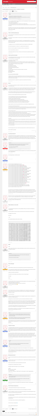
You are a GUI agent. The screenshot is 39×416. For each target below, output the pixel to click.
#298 (35, 372)
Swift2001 (5, 330)
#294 (35, 310)
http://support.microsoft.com (11, 71)
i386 (5, 390)
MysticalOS (5, 168)
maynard (5, 159)
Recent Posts (7, 5)
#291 (35, 261)
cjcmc (9, 285)
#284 (35, 131)
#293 (35, 285)
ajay (5, 200)
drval (5, 379)
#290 (35, 242)
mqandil (5, 17)
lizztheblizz (9, 310)
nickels (9, 261)
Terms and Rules (35, 415)
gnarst (5, 209)
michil (5, 268)
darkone (5, 147)
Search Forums (4, 5)
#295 (35, 323)
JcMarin (9, 131)
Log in (35, 0)
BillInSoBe (5, 359)
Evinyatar (5, 138)
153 (6, 202)
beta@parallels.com (13, 151)
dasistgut (5, 37)
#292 (35, 279)
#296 (35, 338)
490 (6, 381)
